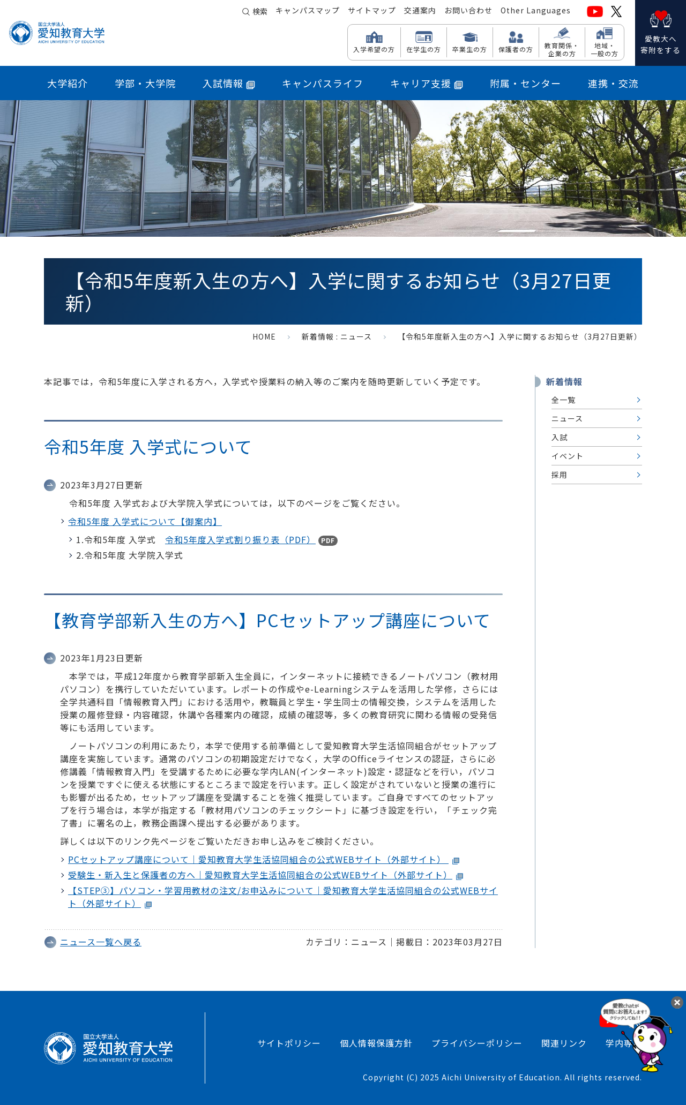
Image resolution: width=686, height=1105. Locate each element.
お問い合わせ (468, 11)
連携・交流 (613, 83)
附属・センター (525, 83)
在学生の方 (423, 48)
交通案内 (420, 11)
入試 (559, 437)
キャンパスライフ (322, 83)
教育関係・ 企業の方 (562, 49)
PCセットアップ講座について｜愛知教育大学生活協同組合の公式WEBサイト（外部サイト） (258, 859)
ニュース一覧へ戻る (100, 941)
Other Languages (536, 11)
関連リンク (564, 1042)
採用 (559, 474)
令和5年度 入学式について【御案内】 (145, 521)
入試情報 (229, 83)
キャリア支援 (426, 83)
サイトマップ (372, 11)
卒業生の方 (469, 48)
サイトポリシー (289, 1042)
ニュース (356, 336)
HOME (264, 336)
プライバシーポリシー (477, 1042)
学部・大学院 (145, 83)
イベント (567, 455)
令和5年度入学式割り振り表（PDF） (240, 539)
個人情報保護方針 (376, 1042)
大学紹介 (67, 83)
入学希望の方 (374, 48)
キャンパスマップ (307, 11)
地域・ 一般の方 (604, 49)
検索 (259, 11)
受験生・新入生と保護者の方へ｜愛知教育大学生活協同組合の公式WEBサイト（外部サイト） (260, 874)
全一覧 (563, 399)
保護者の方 (515, 48)
